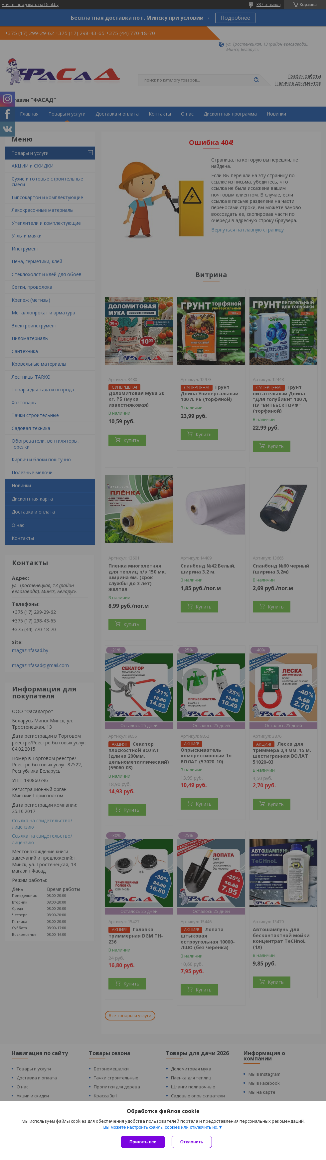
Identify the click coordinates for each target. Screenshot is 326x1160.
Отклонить (191, 1141)
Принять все (142, 1141)
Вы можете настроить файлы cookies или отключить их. (160, 1127)
